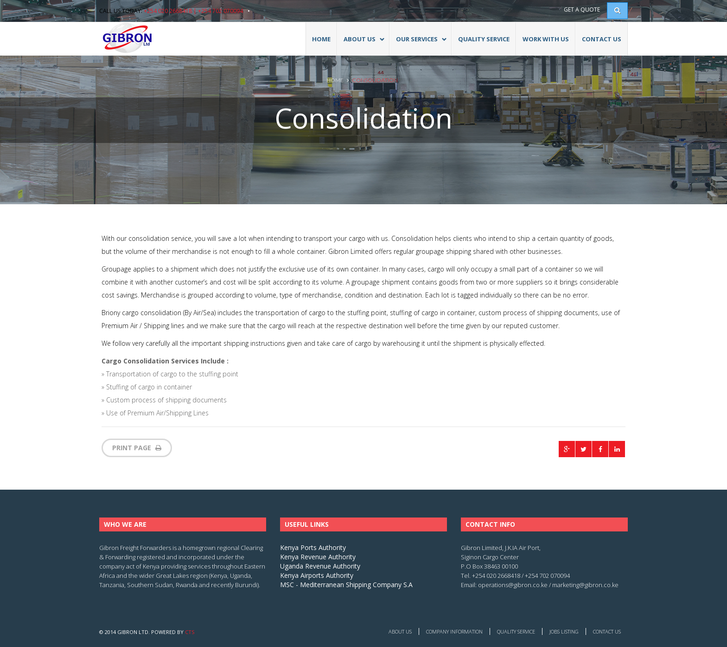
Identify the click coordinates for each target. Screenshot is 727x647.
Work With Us (546, 39)
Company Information (454, 631)
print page (136, 447)
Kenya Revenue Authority (318, 556)
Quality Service (484, 39)
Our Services (418, 43)
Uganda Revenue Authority (320, 566)
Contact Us (601, 39)
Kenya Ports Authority (313, 547)
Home (321, 39)
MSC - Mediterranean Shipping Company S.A (346, 584)
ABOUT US (361, 43)
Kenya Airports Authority (316, 575)
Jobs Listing (564, 631)
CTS (189, 631)
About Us (400, 631)
